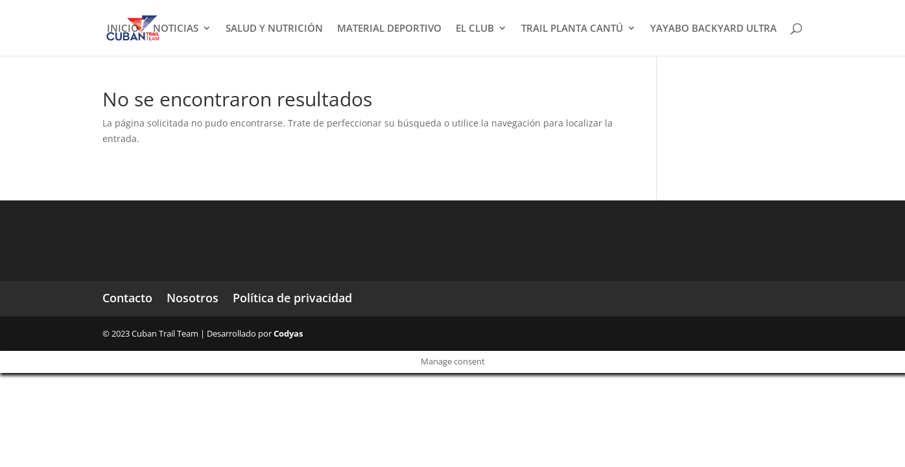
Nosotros (192, 297)
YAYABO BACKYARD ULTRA (713, 28)
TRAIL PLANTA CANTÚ (572, 28)
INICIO (123, 28)
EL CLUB (475, 28)
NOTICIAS (175, 28)
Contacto (127, 297)
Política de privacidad (292, 297)
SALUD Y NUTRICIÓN (274, 28)
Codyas (288, 333)
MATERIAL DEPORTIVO (389, 28)
